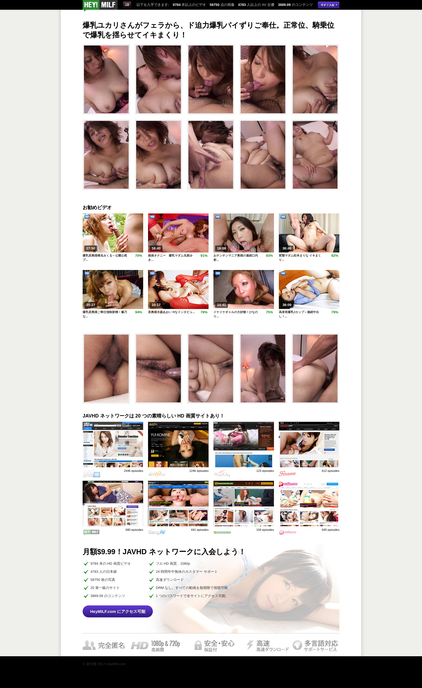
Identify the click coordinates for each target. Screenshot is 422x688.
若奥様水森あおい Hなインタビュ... (171, 312)
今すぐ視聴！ (100, 6)
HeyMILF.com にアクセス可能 (117, 611)
